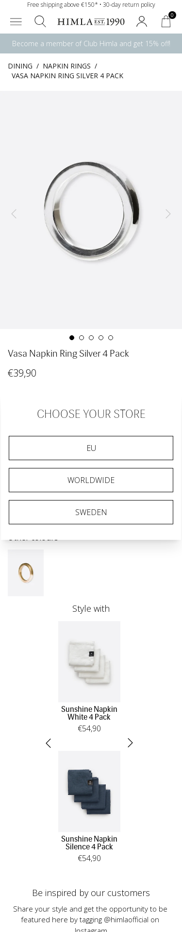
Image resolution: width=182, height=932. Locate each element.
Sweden (91, 512)
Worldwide (91, 480)
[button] (16, 21)
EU (91, 448)
